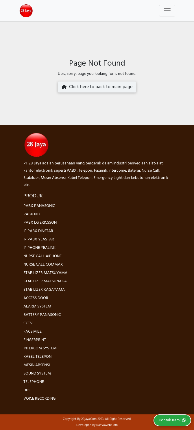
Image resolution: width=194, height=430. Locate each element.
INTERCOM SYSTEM (40, 348)
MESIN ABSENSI (36, 365)
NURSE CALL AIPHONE (42, 256)
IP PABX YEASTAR (38, 239)
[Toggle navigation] (167, 10)
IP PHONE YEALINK (39, 247)
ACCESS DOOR (35, 298)
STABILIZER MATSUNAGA (45, 281)
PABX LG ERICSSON (40, 222)
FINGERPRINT (34, 340)
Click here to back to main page (97, 87)
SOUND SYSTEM (37, 373)
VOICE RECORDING (39, 398)
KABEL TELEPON (37, 356)
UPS (26, 390)
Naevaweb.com (107, 425)
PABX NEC (32, 214)
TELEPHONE (33, 382)
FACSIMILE (32, 331)
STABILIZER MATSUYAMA (45, 273)
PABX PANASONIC (39, 206)
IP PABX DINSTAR (38, 231)
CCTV (28, 323)
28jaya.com (89, 419)
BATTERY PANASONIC (42, 315)
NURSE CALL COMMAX (43, 264)
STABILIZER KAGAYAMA (44, 289)
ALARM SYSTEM (37, 306)
